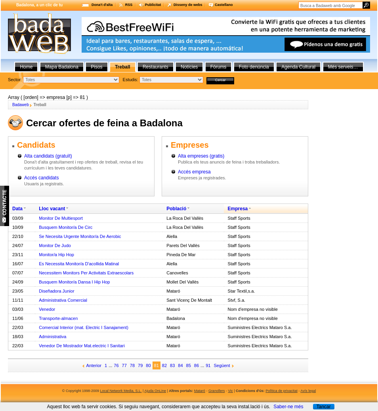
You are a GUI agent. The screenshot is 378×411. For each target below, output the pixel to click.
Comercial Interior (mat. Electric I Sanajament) (83, 327)
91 (208, 365)
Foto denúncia (254, 67)
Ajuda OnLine (155, 391)
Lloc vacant (52, 208)
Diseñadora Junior (56, 291)
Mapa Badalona (61, 67)
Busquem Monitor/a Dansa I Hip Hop (74, 282)
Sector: (15, 79)
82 (164, 365)
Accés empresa (194, 172)
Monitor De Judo (55, 245)
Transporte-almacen (58, 318)
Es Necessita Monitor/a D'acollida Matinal (79, 263)
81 (156, 365)
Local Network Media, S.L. (121, 391)
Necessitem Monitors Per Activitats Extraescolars (86, 272)
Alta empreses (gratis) (201, 156)
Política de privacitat (281, 391)
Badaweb (20, 105)
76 (116, 365)
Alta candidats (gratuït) (48, 156)
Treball (122, 67)
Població (176, 208)
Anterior (94, 365)
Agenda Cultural (298, 67)
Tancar (323, 406)
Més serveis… (343, 67)
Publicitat (153, 5)
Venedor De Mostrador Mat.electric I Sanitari (81, 345)
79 (140, 365)
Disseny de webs (188, 5)
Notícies (189, 67)
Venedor (47, 309)
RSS (129, 5)
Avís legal (308, 391)
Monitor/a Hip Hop (56, 254)
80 (148, 365)
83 (172, 365)
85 (188, 365)
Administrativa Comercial (63, 300)
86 (196, 365)
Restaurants (155, 67)
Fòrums (218, 67)
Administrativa (52, 336)
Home (26, 67)
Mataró (199, 391)
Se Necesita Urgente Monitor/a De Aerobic (80, 236)
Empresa (238, 208)
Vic (230, 391)
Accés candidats (41, 178)
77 (124, 365)
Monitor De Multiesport (61, 218)
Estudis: (130, 79)
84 (180, 365)
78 (132, 365)
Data (17, 208)
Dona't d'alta (102, 5)
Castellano (224, 5)
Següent (222, 365)
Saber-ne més (288, 406)
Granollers (216, 391)
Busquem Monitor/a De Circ (65, 227)
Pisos (96, 67)
